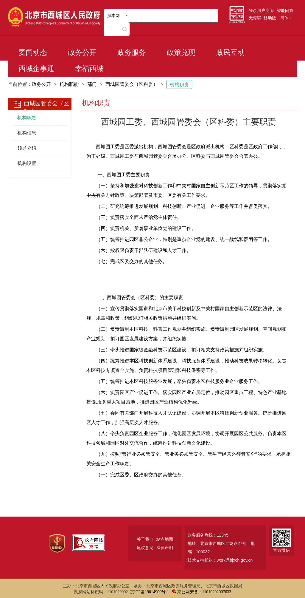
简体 (286, 18)
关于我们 (145, 539)
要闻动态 (32, 52)
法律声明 (164, 547)
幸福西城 (89, 68)
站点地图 (164, 539)
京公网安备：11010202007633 (204, 592)
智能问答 (285, 10)
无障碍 (255, 18)
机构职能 (69, 84)
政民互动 (230, 52)
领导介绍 (26, 148)
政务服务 (131, 52)
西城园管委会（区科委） (131, 84)
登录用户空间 (261, 10)
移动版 (270, 18)
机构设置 (26, 163)
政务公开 (82, 52)
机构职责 (179, 84)
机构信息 (26, 132)
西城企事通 (36, 68)
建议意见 (145, 547)
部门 (92, 84)
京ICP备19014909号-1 (149, 592)
